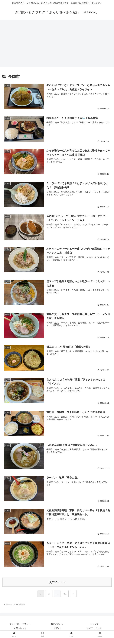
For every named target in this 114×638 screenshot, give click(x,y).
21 (65, 593)
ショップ (94, 624)
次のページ (57, 582)
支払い (57, 628)
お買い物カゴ (20, 628)
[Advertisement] (57, 44)
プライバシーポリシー (19, 624)
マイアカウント (94, 628)
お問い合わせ (57, 624)
